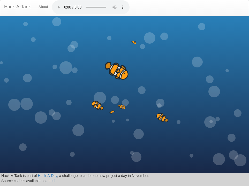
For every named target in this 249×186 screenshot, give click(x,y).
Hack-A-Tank (17, 6)
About (43, 7)
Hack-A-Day (47, 176)
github (51, 181)
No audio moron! (91, 7)
